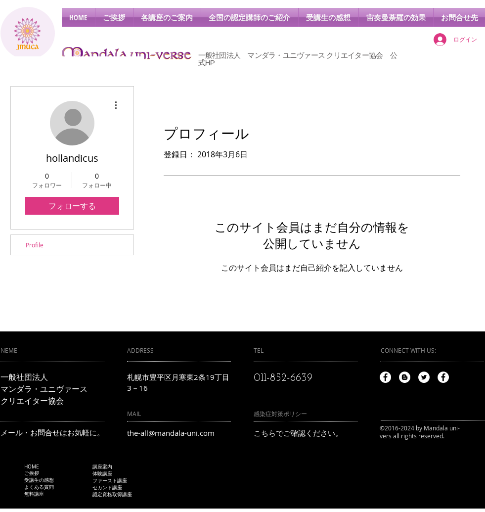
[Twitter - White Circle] (424, 377)
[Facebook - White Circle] (385, 377)
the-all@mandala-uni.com (171, 433)
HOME (31, 467)
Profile (35, 245)
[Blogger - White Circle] (404, 377)
